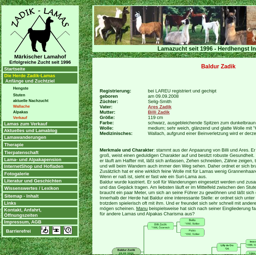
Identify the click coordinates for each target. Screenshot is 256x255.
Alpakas (20, 112)
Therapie (13, 144)
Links (9, 203)
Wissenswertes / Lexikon (31, 188)
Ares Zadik (159, 106)
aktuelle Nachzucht (31, 100)
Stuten (19, 95)
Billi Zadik (158, 112)
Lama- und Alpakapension (32, 159)
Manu (142, 208)
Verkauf (20, 117)
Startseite (14, 69)
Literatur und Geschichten (33, 180)
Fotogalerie (16, 173)
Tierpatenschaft (21, 152)
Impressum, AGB (22, 222)
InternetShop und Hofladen (33, 166)
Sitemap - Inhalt (21, 196)
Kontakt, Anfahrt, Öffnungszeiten (22, 212)
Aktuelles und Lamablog (30, 130)
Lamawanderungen (25, 137)
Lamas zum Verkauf (25, 123)
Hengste (20, 88)
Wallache (21, 106)
